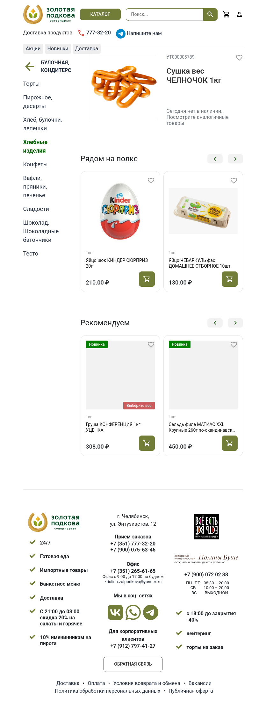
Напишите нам (139, 34)
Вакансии (200, 683)
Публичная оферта (191, 691)
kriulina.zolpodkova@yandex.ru (133, 581)
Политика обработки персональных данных (107, 691)
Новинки (57, 49)
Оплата (96, 683)
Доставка (86, 49)
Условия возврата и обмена (146, 683)
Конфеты (35, 164)
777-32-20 (94, 33)
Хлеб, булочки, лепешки (42, 124)
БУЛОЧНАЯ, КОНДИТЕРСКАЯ (43, 66)
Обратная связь (133, 664)
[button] (215, 158)
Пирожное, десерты (37, 101)
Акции (33, 49)
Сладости (36, 209)
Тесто (30, 253)
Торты (31, 83)
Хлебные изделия (35, 146)
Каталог (100, 14)
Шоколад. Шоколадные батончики (41, 231)
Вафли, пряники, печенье (35, 186)
